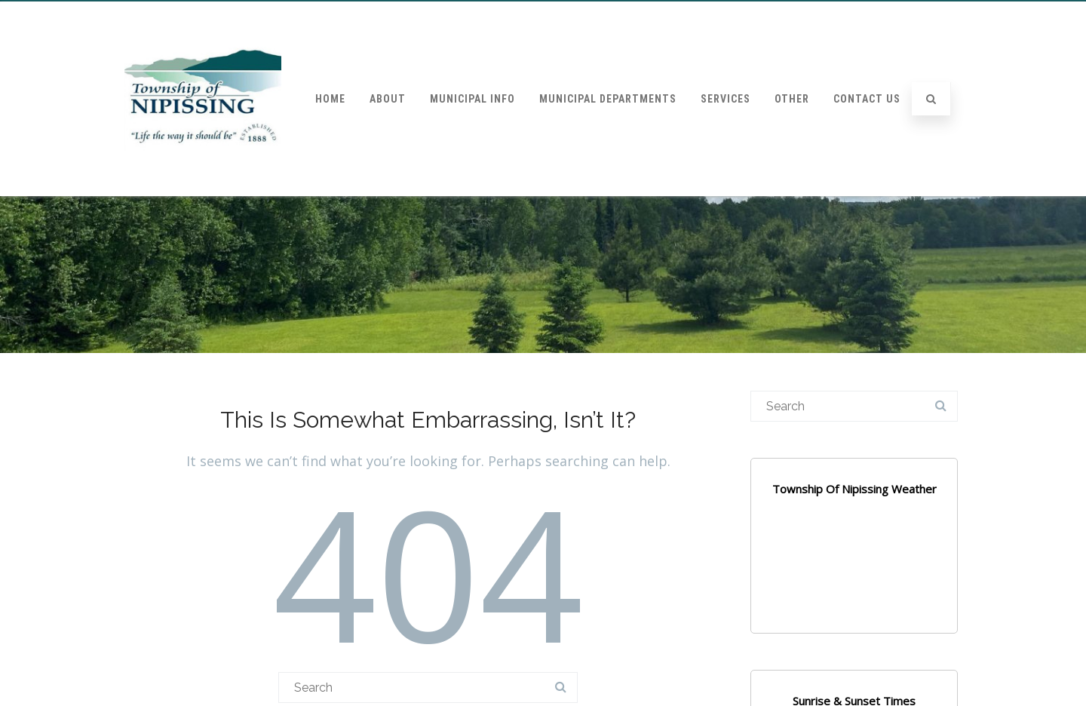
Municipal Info (472, 99)
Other (792, 99)
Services (725, 99)
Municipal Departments (607, 99)
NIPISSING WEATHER (854, 576)
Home (330, 99)
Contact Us (866, 99)
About (388, 99)
